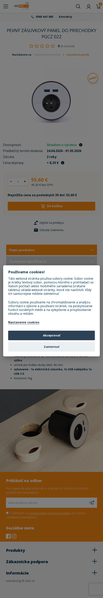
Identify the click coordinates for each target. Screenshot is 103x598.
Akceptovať (51, 335)
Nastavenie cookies (23, 322)
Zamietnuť (51, 347)
